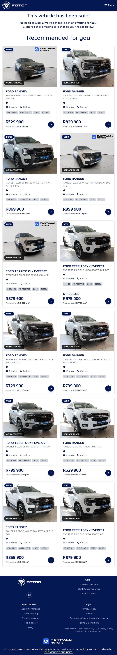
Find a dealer (30, 623)
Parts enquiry (30, 613)
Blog (30, 627)
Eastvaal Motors (65, 649)
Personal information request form (89, 618)
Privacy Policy (89, 609)
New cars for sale (89, 584)
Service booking (30, 618)
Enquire (11, 107)
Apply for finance (30, 609)
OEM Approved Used (89, 589)
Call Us (25, 107)
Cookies (89, 613)
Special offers (89, 593)
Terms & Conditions (88, 623)
